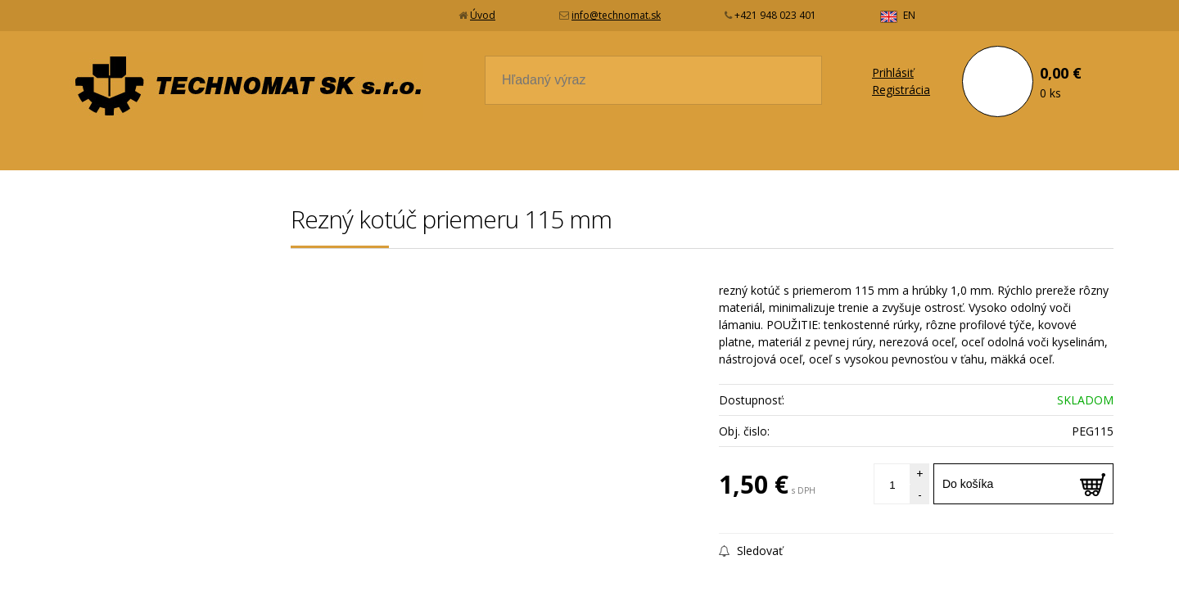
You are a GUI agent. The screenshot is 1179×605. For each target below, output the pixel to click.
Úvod (482, 15)
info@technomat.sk (616, 15)
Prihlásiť (893, 72)
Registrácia (901, 89)
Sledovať (751, 550)
